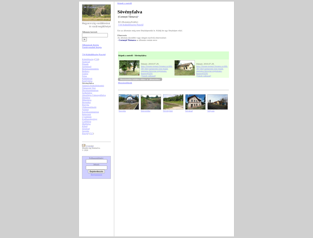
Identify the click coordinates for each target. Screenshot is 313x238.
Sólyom (210, 111)
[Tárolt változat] (148, 76)
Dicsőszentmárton (90, 90)
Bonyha (85, 104)
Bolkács (85, 71)
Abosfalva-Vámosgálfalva (94, 95)
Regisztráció (96, 174)
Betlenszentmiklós (90, 69)
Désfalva (86, 97)
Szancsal (86, 61)
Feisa (84, 76)
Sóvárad (189, 111)
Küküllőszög (88, 59)
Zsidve (85, 73)
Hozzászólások (125, 83)
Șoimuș (85, 109)
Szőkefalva (87, 92)
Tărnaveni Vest (89, 88)
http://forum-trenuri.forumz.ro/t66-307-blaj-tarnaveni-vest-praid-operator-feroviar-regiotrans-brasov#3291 (156, 70)
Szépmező (86, 66)
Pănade (85, 64)
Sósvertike (145, 111)
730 (96, 59)
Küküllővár (87, 78)
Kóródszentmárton (90, 112)
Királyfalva (87, 81)
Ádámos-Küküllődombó (93, 85)
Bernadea (86, 102)
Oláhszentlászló (89, 107)
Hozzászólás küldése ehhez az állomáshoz (140, 79)
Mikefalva (86, 100)
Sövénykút (168, 111)
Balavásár (86, 114)
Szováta (122, 111)
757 (91, 133)
